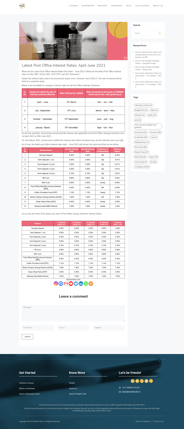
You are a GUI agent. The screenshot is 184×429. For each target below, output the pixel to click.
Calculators (142, 6)
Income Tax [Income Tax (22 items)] (141, 132)
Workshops (88, 6)
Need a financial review (29, 393)
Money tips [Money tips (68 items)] (141, 147)
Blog (129, 6)
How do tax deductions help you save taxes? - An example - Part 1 (148, 84)
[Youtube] (71, 283)
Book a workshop (27, 388)
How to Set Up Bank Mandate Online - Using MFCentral (147, 62)
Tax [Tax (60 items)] (153, 162)
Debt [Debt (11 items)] (154, 110)
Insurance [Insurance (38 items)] (155, 132)
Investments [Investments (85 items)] (141, 137)
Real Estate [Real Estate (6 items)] (140, 157)
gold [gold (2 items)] (138, 120)
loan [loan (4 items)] (154, 137)
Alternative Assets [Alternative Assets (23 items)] (143, 105)
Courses (73, 6)
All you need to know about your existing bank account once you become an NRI (148, 54)
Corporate (117, 6)
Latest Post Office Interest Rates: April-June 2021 (63, 65)
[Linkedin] (81, 283)
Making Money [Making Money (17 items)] (142, 142)
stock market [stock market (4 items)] (141, 162)
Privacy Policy (158, 421)
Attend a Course (26, 383)
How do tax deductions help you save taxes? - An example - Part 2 (148, 75)
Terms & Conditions (142, 421)
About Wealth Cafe (77, 393)
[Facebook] (61, 283)
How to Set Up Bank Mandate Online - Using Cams (147, 68)
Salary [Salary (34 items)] (153, 157)
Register (102, 6)
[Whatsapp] (86, 283)
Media (71, 383)
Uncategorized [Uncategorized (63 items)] (142, 167)
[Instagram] (56, 283)
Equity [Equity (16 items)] (152, 115)
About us (158, 6)
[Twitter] (76, 283)
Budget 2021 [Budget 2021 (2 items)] (141, 110)
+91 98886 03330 (131, 387)
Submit (27, 337)
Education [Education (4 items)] (140, 115)
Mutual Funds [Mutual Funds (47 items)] (141, 152)
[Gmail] (66, 283)
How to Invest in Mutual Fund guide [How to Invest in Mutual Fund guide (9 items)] (146, 126)
